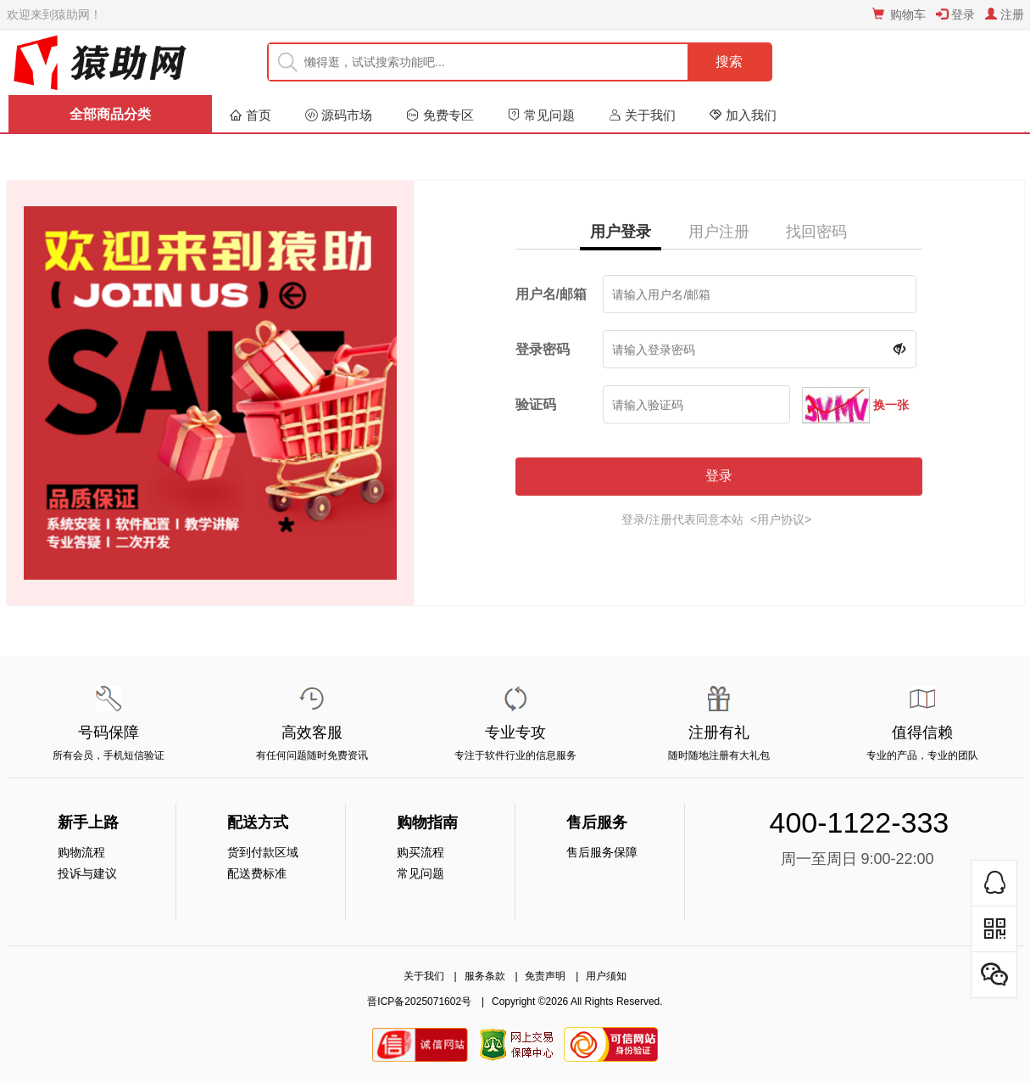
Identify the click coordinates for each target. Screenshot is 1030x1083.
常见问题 (420, 873)
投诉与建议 (87, 873)
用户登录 (620, 231)
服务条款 (485, 976)
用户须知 (606, 976)
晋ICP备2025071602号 (419, 1001)
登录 (718, 476)
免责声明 (545, 976)
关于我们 (424, 976)
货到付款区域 (262, 852)
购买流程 (420, 852)
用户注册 (718, 231)
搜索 (729, 61)
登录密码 (542, 349)
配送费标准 (257, 873)
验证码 (535, 404)
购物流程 (81, 852)
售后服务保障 (601, 852)
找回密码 (816, 231)
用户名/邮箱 (551, 294)
